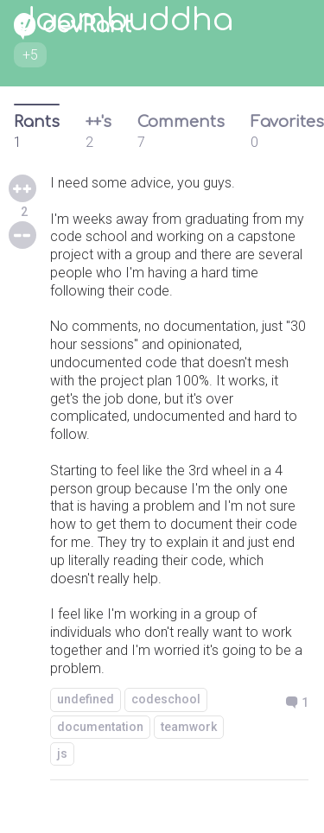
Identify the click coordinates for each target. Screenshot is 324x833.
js (62, 753)
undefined (85, 699)
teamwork (189, 727)
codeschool (165, 699)
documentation (100, 727)
